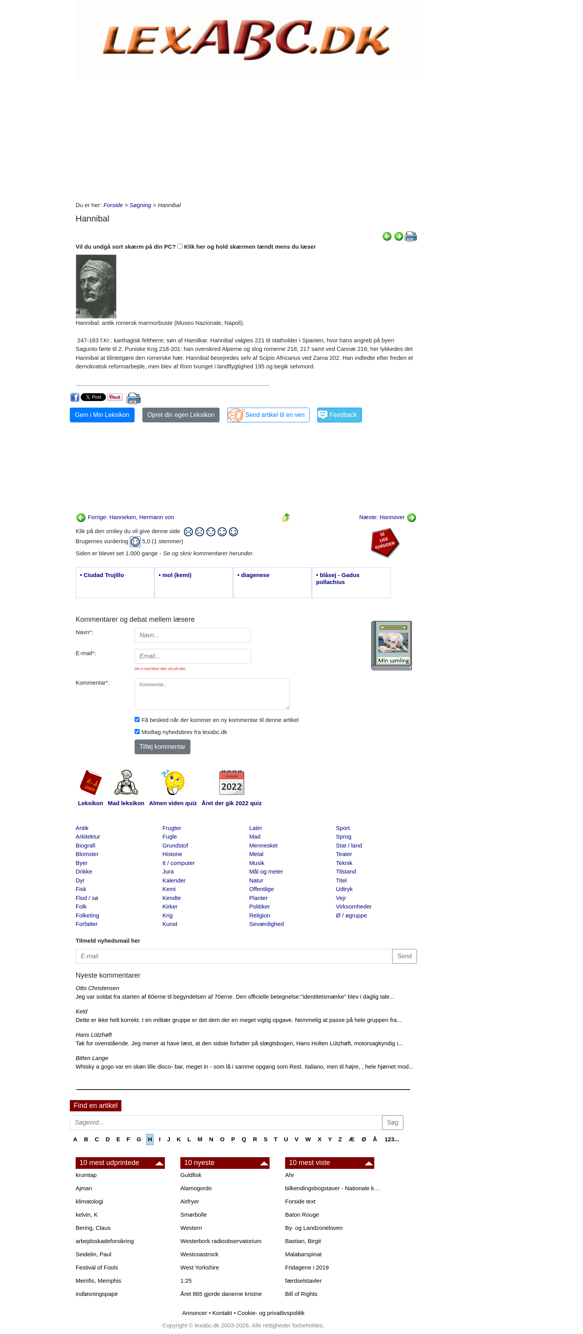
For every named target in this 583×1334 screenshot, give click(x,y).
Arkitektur (88, 836)
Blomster (87, 854)
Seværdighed (266, 924)
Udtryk (344, 889)
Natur (256, 880)
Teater (344, 854)
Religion (259, 915)
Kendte (172, 898)
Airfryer (189, 1201)
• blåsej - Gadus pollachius (338, 578)
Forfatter (87, 924)
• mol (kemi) (175, 575)
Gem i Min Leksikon (102, 415)
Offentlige (261, 889)
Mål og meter (266, 871)
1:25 (186, 1280)
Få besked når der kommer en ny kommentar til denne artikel (220, 720)
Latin (255, 828)
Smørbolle (193, 1214)
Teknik (344, 863)
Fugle (170, 836)
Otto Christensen (97, 988)
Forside (113, 205)
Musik (256, 863)
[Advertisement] (246, 138)
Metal (256, 854)
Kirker (170, 906)
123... (391, 1139)
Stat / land (349, 845)
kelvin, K (87, 1214)
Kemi (169, 889)
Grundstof (175, 845)
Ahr (289, 1175)
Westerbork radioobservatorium (220, 1241)
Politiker (259, 906)
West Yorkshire (199, 1267)
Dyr (80, 880)
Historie (172, 854)
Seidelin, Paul (93, 1254)
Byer (82, 863)
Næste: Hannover (388, 517)
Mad (254, 836)
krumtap (86, 1175)
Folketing (87, 915)
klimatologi (89, 1201)
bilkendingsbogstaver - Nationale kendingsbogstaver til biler (333, 1188)
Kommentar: (93, 682)
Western (191, 1227)
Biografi (85, 845)
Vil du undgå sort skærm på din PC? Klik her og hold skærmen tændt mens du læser (196, 246)
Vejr (341, 898)
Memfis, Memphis (98, 1280)
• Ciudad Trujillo (102, 575)
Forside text (300, 1201)
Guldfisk (190, 1175)
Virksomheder (354, 906)
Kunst (170, 924)
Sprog (343, 836)
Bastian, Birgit (303, 1241)
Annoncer (194, 1313)
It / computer (179, 863)
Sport (343, 828)
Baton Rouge (302, 1214)
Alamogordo (196, 1188)
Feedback (342, 415)
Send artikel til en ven (274, 415)
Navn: (84, 632)
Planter (258, 898)
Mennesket (263, 845)
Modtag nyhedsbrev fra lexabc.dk (184, 732)
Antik (82, 828)
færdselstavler (303, 1280)
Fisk (81, 889)
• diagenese (253, 575)
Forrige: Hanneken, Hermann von (125, 517)
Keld (81, 1011)
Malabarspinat (303, 1254)
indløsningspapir (97, 1293)
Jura (168, 871)
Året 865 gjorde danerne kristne (221, 1293)
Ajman (84, 1188)
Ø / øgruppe (351, 915)
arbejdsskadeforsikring (105, 1241)
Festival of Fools (97, 1267)
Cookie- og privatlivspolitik (270, 1313)
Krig (168, 915)
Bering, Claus (93, 1227)
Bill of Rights (301, 1293)
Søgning (140, 205)
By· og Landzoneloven (314, 1227)
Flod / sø (87, 898)
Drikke (84, 871)
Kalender (174, 880)
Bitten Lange (92, 1058)
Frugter (172, 828)
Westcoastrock (199, 1254)
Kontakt (222, 1313)
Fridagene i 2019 (307, 1267)
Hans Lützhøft (94, 1034)
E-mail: (86, 653)
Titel (341, 880)
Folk (81, 906)
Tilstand (346, 871)
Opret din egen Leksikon (181, 415)
